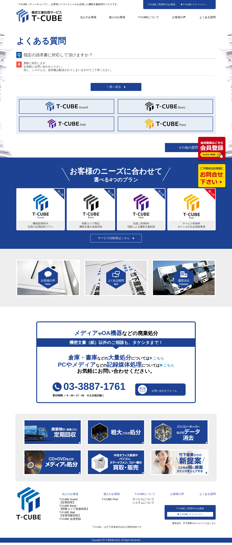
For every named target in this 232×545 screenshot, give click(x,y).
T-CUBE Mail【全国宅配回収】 (70, 516)
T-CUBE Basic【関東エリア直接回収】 (74, 509)
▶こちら (156, 360)
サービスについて (143, 501)
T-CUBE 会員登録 (70, 520)
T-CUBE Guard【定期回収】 (68, 503)
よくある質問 (207, 17)
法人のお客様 (88, 17)
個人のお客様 (117, 17)
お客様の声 (179, 17)
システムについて (143, 504)
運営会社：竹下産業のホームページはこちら (192, 526)
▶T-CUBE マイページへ (193, 4)
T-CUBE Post (110, 501)
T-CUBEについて (148, 17)
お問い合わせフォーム (157, 391)
